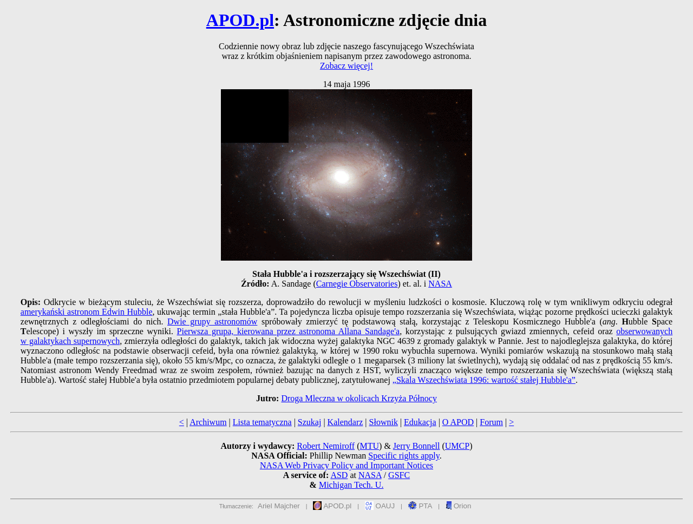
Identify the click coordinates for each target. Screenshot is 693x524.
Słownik (383, 422)
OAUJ (380, 506)
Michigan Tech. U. (351, 484)
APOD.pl (240, 20)
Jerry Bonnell (416, 445)
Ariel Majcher (279, 506)
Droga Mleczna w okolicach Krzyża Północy (358, 398)
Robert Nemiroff (326, 445)
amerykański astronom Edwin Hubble (87, 311)
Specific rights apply (403, 455)
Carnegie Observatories (357, 283)
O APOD (458, 422)
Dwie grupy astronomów (212, 321)
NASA (440, 283)
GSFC (399, 475)
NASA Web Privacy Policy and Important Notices (346, 465)
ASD (339, 475)
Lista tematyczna (262, 422)
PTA (420, 506)
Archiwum (207, 422)
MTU (369, 445)
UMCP (457, 445)
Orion (458, 506)
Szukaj (310, 422)
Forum (491, 422)
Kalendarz (345, 422)
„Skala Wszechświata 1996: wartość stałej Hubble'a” (484, 379)
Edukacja (420, 422)
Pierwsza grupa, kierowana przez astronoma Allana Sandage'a (288, 331)
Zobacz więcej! (346, 65)
